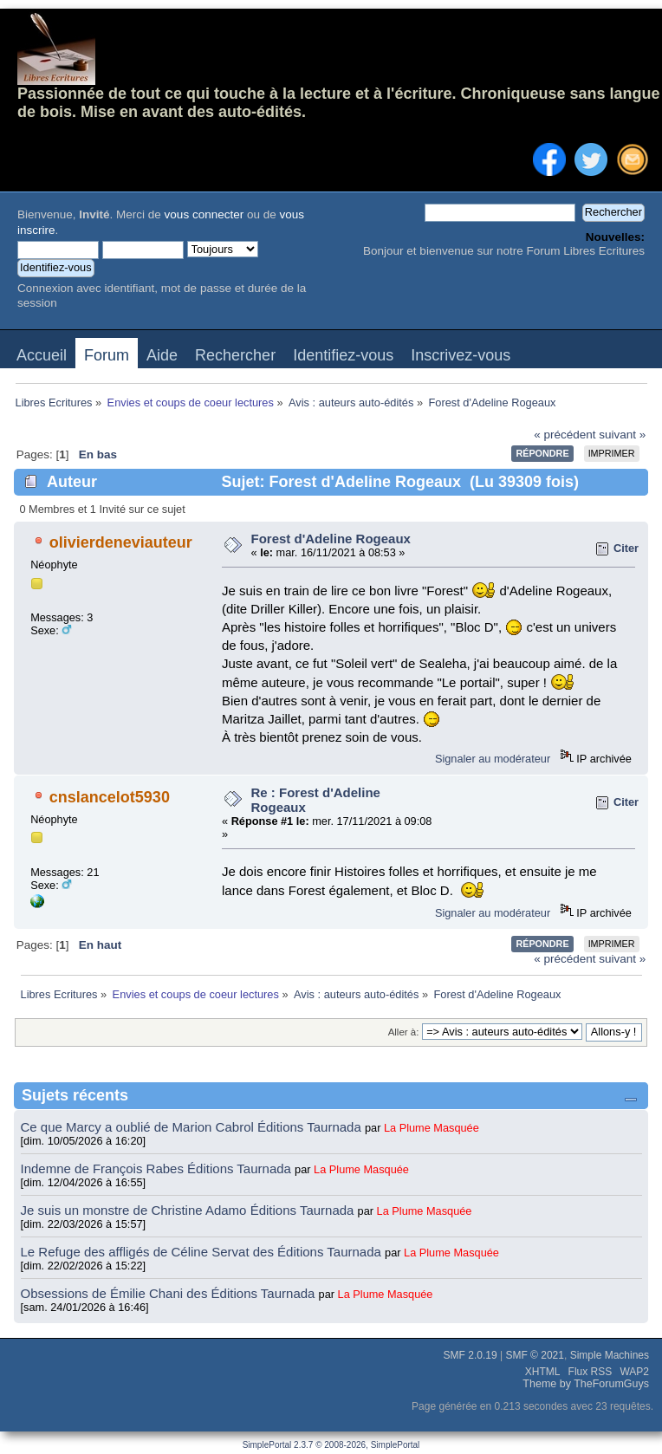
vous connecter (204, 214)
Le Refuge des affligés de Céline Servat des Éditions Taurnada (203, 1251)
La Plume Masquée (431, 1127)
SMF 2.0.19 (470, 1355)
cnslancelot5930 (109, 797)
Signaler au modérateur (492, 758)
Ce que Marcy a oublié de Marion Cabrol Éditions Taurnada (193, 1127)
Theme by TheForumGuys (585, 1384)
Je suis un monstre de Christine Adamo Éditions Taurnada (189, 1210)
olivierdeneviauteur (120, 542)
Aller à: (403, 1032)
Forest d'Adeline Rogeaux (331, 538)
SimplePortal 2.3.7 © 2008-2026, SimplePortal (331, 1445)
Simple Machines (609, 1355)
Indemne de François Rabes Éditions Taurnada (158, 1168)
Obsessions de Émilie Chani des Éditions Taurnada (170, 1293)
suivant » (622, 434)
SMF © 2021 (534, 1355)
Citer (626, 548)
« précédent (564, 434)
